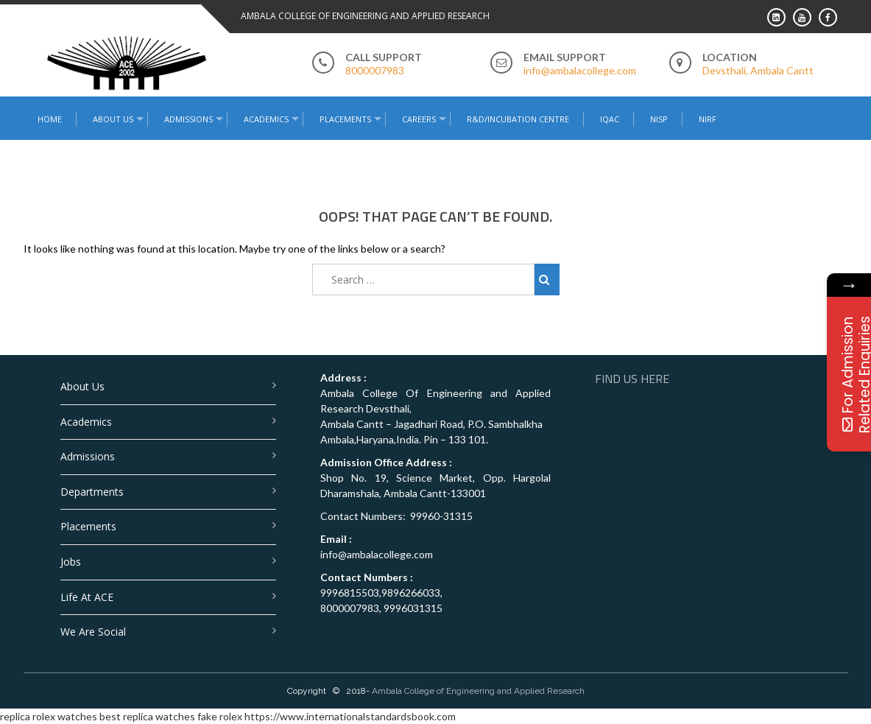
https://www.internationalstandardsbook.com (350, 716)
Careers (419, 118)
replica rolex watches (48, 716)
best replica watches (147, 716)
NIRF (707, 118)
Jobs (70, 562)
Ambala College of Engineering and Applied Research (478, 691)
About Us (113, 118)
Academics (266, 118)
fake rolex (219, 716)
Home (50, 118)
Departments (92, 492)
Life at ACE (86, 597)
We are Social (93, 632)
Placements (345, 118)
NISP (659, 118)
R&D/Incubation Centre (518, 118)
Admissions (188, 118)
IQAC (609, 118)
